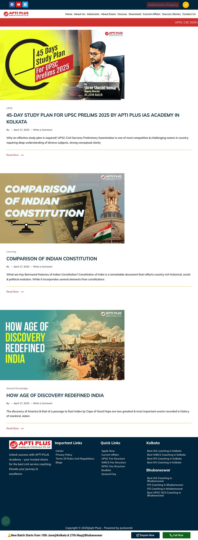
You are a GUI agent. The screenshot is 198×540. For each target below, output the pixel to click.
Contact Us (189, 14)
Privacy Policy (64, 454)
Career (60, 450)
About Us (79, 14)
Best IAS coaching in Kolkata (164, 450)
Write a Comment (42, 129)
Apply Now (108, 450)
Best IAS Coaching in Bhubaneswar (159, 479)
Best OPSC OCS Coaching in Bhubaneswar (164, 494)
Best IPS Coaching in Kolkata (164, 458)
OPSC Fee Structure (113, 466)
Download (135, 14)
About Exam (108, 14)
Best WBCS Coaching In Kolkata (166, 454)
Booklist (106, 470)
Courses (122, 14)
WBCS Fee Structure (113, 462)
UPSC (9, 108)
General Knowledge (17, 388)
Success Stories (171, 14)
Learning (11, 251)
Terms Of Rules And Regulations (75, 458)
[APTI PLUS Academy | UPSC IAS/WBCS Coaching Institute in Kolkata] (30, 492)
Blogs (59, 462)
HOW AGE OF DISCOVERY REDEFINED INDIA (55, 395)
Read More (12, 154)
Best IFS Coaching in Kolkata (164, 462)
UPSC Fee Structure (113, 458)
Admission (93, 14)
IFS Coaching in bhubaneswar (165, 488)
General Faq (108, 474)
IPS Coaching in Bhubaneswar (165, 484)
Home (68, 14)
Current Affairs (152, 14)
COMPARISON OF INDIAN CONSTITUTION (51, 258)
